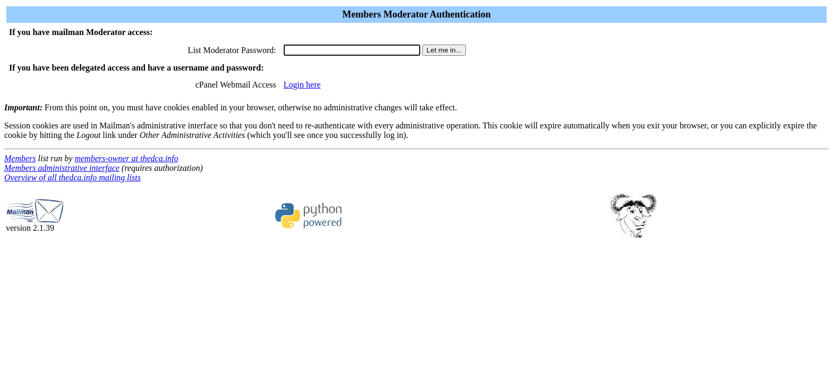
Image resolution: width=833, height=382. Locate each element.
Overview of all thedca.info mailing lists (72, 177)
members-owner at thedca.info (126, 158)
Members (20, 158)
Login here (302, 84)
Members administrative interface (62, 167)
